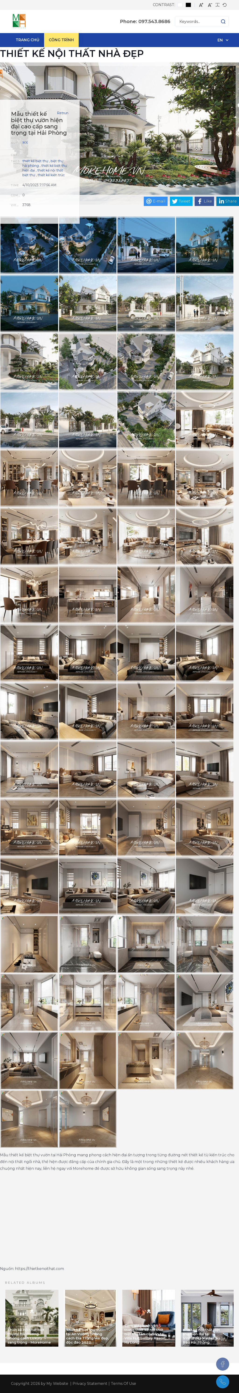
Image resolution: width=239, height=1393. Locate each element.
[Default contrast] (180, 5)
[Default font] (224, 5)
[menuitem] (27, 40)
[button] (218, 21)
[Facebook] (222, 1364)
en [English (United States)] (220, 40)
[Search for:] (201, 21)
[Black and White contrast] (188, 5)
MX (25, 143)
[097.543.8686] (222, 1381)
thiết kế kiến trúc (51, 175)
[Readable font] (217, 5)
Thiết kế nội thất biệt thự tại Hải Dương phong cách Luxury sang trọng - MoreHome (29, 1336)
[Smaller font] (210, 5)
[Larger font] (201, 5)
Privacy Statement (90, 1383)
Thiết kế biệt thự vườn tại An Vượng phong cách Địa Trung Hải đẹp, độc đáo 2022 (87, 1336)
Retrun (62, 113)
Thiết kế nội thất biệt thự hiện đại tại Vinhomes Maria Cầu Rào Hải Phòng (201, 1336)
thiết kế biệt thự (35, 161)
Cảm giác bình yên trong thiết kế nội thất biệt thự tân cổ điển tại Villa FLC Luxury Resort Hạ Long (145, 1334)
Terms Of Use (123, 1383)
